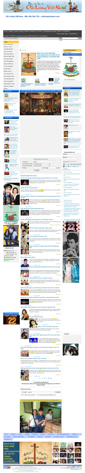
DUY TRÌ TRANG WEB (69, 79)
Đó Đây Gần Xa (7, 68)
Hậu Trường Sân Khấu (9, 76)
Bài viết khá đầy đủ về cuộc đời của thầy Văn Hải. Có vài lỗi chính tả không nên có (71, 215)
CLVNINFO (47, 436)
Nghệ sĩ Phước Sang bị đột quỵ (28, 257)
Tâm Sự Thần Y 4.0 (72, 125)
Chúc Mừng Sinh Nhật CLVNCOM (72, 220)
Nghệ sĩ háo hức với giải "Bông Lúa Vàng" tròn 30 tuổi (33, 358)
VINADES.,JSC (79, 467)
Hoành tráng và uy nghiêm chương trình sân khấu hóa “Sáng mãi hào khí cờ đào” (40, 297)
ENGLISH (40, 436)
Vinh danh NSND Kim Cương (36, 316)
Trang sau (50, 378)
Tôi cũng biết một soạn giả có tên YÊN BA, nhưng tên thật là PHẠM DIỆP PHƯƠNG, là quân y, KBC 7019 (72, 210)
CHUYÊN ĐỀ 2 (7, 439)
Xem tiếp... (57, 73)
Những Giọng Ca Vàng (9, 83)
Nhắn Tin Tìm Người (8, 86)
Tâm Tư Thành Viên (8, 44)
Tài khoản (65, 154)
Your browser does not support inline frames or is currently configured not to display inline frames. (43, 24)
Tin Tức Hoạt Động (8, 66)
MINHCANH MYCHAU (72, 436)
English (5, 88)
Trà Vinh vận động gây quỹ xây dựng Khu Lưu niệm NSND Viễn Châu (37, 219)
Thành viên (34, 434)
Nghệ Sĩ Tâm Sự (7, 71)
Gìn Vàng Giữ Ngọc (8, 58)
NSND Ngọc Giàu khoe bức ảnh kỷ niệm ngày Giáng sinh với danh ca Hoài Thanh (40, 368)
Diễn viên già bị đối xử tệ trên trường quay (13, 152)
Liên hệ (20, 434)
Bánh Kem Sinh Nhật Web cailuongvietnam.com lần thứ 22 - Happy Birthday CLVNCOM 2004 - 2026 (49, 55)
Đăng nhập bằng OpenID (75, 164)
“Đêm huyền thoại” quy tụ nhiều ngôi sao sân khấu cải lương (74, 121)
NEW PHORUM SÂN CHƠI (63, 434)
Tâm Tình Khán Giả (8, 73)
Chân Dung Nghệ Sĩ (8, 81)
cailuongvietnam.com (29, 470)
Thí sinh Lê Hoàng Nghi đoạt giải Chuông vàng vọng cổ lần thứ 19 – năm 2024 (54, 81)
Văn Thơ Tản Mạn (8, 51)
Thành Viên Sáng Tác (9, 54)
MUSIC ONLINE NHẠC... (19, 436)
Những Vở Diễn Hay (8, 63)
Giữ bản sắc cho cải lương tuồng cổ (29, 187)
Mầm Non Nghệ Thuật (9, 56)
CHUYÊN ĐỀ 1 (31, 436)
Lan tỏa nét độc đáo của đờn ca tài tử (38, 236)
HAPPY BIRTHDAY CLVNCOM (12, 313)
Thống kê (13, 434)
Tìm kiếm (27, 434)
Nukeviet (76, 166)
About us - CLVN (8, 46)
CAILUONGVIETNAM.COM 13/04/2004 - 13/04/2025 (41, 84)
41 (42, 378)
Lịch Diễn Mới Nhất (8, 49)
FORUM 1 (74, 434)
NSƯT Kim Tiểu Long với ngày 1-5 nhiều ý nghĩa (40, 228)
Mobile (80, 469)
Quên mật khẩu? (73, 161)
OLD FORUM (7, 436)
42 (44, 378)
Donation (43, 434)
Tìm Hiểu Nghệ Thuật (9, 78)
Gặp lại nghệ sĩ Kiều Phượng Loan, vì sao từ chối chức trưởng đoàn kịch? (38, 307)
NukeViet (62, 467)
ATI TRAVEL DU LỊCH (59, 436)
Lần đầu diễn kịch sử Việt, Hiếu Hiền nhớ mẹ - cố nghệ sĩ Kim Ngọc (36, 278)
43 (46, 378)
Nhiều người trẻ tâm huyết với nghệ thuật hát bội (32, 208)
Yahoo (65, 166)
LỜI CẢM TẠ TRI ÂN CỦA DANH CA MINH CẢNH (13, 161)
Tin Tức (24, 50)
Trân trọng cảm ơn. (68, 200)
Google (65, 164)
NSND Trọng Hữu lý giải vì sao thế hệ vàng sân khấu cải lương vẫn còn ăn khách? (40, 287)
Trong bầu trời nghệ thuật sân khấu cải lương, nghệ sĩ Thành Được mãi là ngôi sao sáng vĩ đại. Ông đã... (72, 205)
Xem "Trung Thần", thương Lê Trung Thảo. (14, 128)
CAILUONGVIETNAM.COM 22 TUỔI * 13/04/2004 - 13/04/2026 (11, 99)
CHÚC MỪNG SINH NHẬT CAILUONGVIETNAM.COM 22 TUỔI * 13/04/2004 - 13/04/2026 (41, 91)
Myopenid (71, 166)
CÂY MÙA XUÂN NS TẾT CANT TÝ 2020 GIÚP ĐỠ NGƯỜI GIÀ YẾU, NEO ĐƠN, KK (40, 400)
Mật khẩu (65, 157)
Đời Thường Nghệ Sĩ (8, 61)
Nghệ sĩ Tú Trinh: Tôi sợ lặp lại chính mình (48, 326)
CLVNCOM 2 (51, 434)
